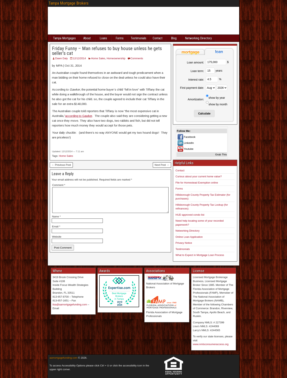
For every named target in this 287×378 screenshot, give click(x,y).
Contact (157, 38)
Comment (58, 185)
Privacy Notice (184, 242)
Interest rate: (196, 79)
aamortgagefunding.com (63, 357)
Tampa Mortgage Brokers (68, 3)
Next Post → (162, 164)
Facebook (190, 136)
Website (56, 241)
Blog (174, 38)
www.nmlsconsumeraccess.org (210, 344)
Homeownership (116, 58)
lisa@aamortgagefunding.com (70, 304)
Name (56, 221)
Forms (120, 38)
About (87, 38)
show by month (217, 104)
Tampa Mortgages (64, 38)
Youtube (188, 148)
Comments (137, 58)
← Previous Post (61, 164)
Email (56, 231)
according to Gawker (78, 115)
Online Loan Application (189, 236)
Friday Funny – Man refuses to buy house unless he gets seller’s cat (107, 51)
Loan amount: (195, 62)
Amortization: (196, 99)
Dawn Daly (61, 58)
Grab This (221, 154)
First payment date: (192, 87)
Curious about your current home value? (199, 176)
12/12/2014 (79, 58)
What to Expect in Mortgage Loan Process (200, 255)
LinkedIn (189, 142)
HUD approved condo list (190, 214)
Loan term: (197, 71)
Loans (103, 38)
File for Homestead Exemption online (197, 182)
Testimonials (138, 38)
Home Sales (98, 58)
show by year (216, 97)
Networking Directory (198, 38)
